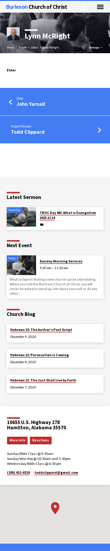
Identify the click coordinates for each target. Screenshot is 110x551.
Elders (34, 47)
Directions (40, 440)
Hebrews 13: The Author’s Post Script (41, 329)
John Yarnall (30, 104)
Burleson (36, 6)
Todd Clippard (28, 131)
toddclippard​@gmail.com (56, 472)
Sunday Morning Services (61, 261)
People (22, 47)
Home (10, 47)
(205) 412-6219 (18, 472)
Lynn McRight (51, 47)
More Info (17, 440)
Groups (96, 47)
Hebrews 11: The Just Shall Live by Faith (43, 380)
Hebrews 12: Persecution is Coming (39, 355)
